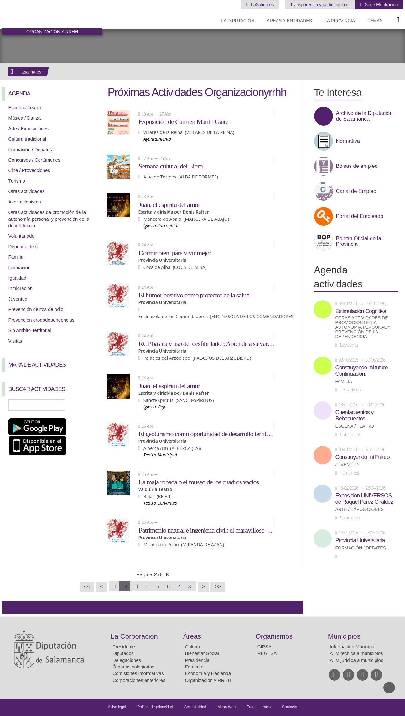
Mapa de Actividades (37, 365)
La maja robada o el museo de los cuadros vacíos (198, 481)
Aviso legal (117, 707)
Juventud (18, 298)
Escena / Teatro (24, 107)
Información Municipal (353, 646)
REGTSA (267, 653)
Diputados (123, 653)
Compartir (10, 607)
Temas (374, 20)
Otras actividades (26, 191)
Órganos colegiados (133, 666)
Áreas (192, 636)
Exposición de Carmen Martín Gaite (183, 121)
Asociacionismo (24, 201)
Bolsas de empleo (357, 166)
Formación (19, 267)
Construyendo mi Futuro (362, 457)
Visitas (15, 340)
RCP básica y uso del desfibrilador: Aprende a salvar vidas (206, 343)
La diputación (237, 20)
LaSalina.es (262, 4)
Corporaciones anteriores (138, 680)
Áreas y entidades (289, 20)
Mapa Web (226, 707)
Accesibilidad (195, 707)
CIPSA (264, 646)
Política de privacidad (155, 707)
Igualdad (17, 278)
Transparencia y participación (319, 4)
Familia (15, 257)
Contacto (289, 707)
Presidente (123, 646)
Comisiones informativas (138, 673)
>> (218, 587)
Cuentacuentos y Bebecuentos (354, 415)
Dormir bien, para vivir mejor (174, 252)
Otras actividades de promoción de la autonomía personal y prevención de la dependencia (49, 218)
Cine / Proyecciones (29, 170)
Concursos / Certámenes (34, 159)
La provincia (340, 20)
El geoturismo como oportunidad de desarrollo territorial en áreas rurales (206, 433)
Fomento (194, 666)
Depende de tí (23, 246)
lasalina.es (31, 71)
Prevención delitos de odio (36, 309)
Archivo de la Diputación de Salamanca (364, 116)
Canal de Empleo (356, 191)
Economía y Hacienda (208, 673)
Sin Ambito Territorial (29, 330)
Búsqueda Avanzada (88, 405)
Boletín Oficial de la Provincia (359, 241)
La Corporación (134, 636)
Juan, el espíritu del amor (169, 204)
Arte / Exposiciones (28, 128)
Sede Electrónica (381, 4)
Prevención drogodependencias (41, 319)
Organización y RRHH (208, 680)
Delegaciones (126, 660)
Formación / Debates (30, 149)
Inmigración (20, 288)
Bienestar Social (202, 653)
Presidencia (197, 660)
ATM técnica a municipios (356, 653)
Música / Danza (24, 118)
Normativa (348, 141)
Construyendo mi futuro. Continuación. (362, 370)
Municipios (344, 636)
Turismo (16, 180)
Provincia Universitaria (360, 540)
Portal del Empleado (359, 216)
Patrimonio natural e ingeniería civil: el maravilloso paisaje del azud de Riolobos (206, 530)
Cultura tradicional (27, 139)
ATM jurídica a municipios (356, 660)
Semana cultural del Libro (170, 165)
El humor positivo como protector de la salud (193, 294)
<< (87, 587)
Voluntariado (21, 236)
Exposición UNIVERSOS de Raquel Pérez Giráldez (364, 498)
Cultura (192, 646)
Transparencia (259, 707)
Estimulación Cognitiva (360, 311)
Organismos (274, 636)
